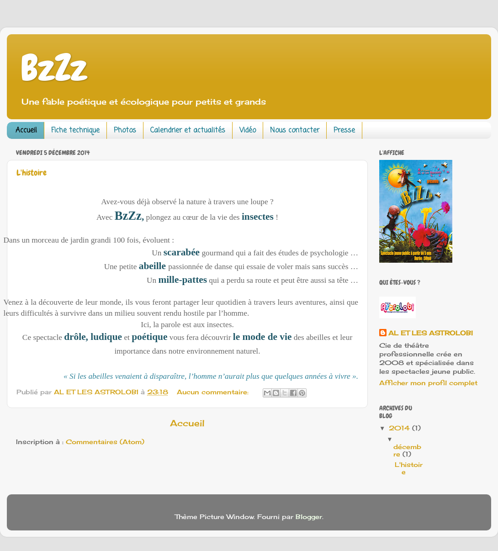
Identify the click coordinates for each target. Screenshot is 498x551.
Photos (125, 131)
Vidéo (247, 131)
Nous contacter (294, 131)
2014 (400, 428)
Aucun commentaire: (214, 392)
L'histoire (31, 172)
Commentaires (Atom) (105, 441)
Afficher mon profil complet (428, 383)
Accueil (26, 131)
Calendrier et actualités (187, 131)
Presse (344, 131)
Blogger (309, 516)
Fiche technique (75, 131)
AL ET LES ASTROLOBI (430, 333)
